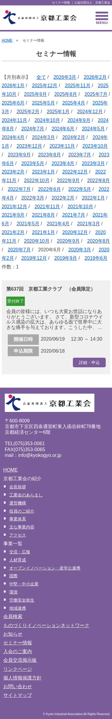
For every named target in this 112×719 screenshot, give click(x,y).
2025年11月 (77, 85)
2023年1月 (43, 171)
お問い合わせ (17, 686)
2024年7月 (32, 128)
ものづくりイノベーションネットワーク (46, 625)
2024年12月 (89, 111)
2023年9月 (19, 154)
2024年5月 (93, 128)
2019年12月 (34, 258)
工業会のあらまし (26, 495)
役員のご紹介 (21, 511)
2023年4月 (63, 163)
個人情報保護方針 (22, 677)
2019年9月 (65, 258)
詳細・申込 (89, 362)
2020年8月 (98, 241)
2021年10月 (80, 206)
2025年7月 (96, 94)
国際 (13, 575)
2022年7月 (19, 189)
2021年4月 (58, 223)
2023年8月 (49, 154)
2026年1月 (13, 85)
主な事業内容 (21, 527)
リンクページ (17, 669)
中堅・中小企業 (24, 583)
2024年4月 (13, 137)
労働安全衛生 (21, 600)
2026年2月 (95, 77)
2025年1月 (58, 111)
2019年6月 (96, 258)
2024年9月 (78, 120)
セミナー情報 (17, 642)
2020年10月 (36, 241)
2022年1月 (93, 197)
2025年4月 (73, 102)
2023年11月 (62, 146)
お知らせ (12, 634)
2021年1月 (43, 232)
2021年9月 (13, 214)
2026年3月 (64, 77)
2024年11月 (14, 120)
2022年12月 (75, 171)
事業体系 (17, 518)
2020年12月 (75, 232)
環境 (13, 592)
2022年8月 (98, 180)
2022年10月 (36, 180)
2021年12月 (14, 206)
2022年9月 (68, 180)
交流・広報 (19, 551)
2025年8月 (65, 94)
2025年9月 (35, 94)
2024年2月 (73, 137)
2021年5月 (27, 223)
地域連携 (17, 608)
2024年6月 (63, 128)
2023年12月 (29, 146)
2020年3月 (79, 249)
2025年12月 (44, 85)
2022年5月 (79, 189)
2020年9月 (68, 241)
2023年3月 (93, 163)
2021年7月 (73, 214)
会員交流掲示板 (20, 660)
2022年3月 (32, 197)
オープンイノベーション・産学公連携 (44, 568)
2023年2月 (13, 171)
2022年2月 (63, 197)
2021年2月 (13, 232)
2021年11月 (47, 206)
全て (41, 77)
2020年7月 (19, 249)
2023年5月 (32, 163)
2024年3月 (43, 137)
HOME (7, 40)
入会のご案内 (17, 651)
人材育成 (17, 560)
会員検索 (12, 616)
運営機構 (17, 503)
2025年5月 (43, 102)
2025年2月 (27, 111)
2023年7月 (79, 154)
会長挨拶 (17, 486)
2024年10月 (47, 120)
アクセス (17, 535)
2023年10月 (95, 146)
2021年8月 (43, 214)
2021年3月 (88, 223)
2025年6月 (13, 102)
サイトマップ (17, 695)
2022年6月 (49, 189)
